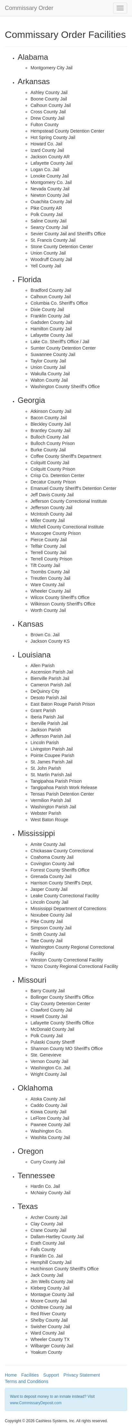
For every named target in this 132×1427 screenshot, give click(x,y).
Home (11, 1375)
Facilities (30, 1375)
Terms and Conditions (26, 1381)
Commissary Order (29, 8)
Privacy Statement (82, 1375)
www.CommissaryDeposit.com (36, 1403)
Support (51, 1375)
